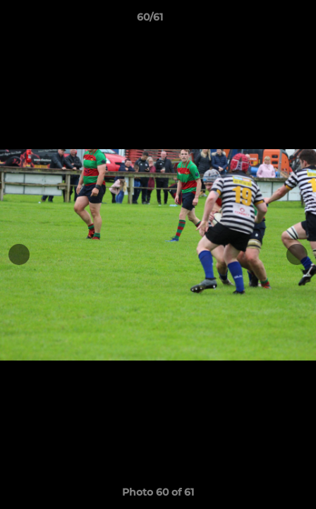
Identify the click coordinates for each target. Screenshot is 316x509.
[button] (265, 20)
